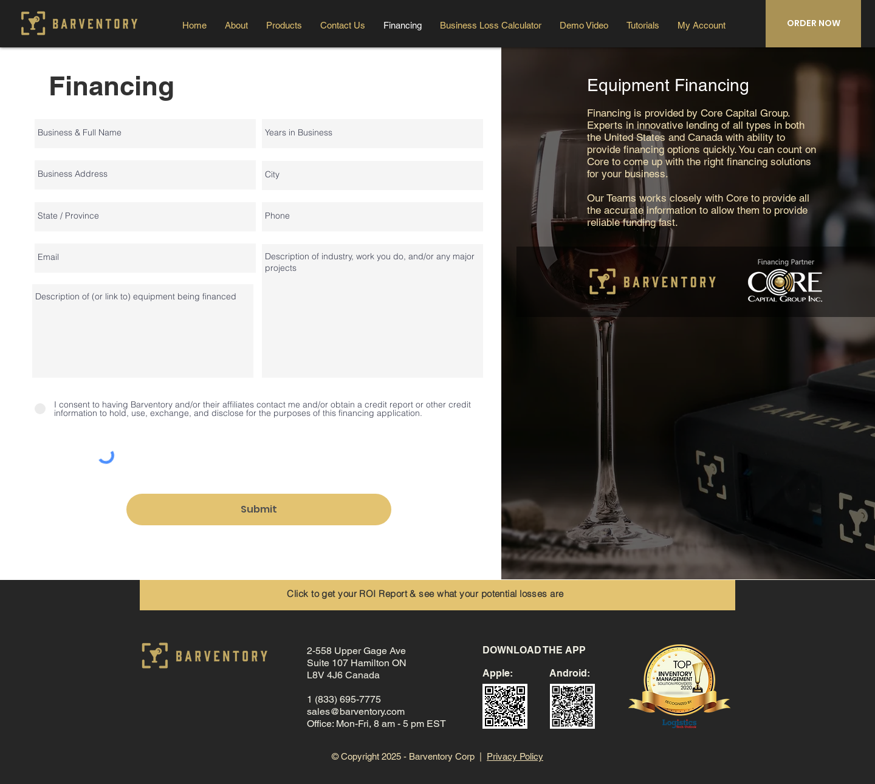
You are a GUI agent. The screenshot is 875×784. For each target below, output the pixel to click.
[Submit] (258, 509)
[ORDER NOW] (813, 23)
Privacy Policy (515, 756)
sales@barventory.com (356, 711)
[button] (701, 25)
